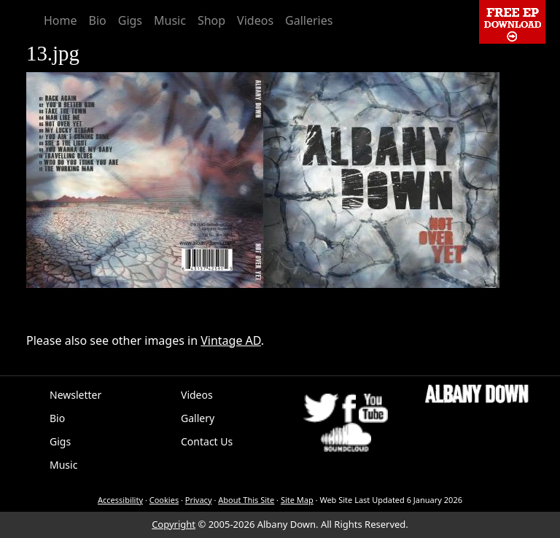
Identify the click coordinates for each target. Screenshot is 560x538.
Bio (97, 20)
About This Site (246, 499)
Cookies (164, 499)
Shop (211, 20)
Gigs (130, 20)
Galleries (308, 20)
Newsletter (75, 395)
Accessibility (120, 499)
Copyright (173, 524)
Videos (255, 20)
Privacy (198, 499)
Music (170, 20)
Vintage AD (231, 340)
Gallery (197, 418)
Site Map (297, 499)
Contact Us (207, 441)
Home (60, 20)
